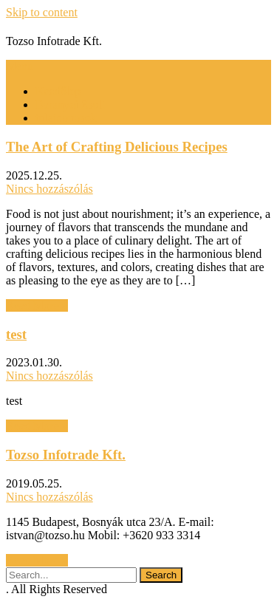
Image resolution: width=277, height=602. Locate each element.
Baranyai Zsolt (70, 104)
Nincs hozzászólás (49, 188)
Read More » (37, 305)
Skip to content (42, 12)
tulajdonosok (66, 118)
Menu (19, 66)
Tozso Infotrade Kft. (66, 454)
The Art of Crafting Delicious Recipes (117, 146)
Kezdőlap (58, 91)
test (16, 334)
